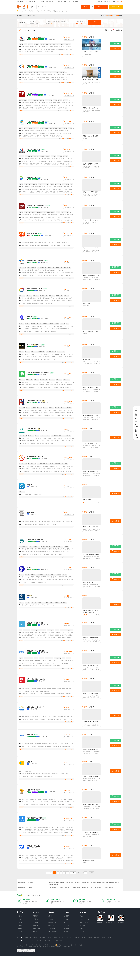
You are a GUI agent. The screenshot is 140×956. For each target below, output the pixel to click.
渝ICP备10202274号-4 (41, 945)
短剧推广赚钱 (56, 11)
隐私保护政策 (52, 922)
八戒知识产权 (28, 937)
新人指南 (35, 919)
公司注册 (49, 11)
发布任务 (101, 7)
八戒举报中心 (52, 928)
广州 (41, 940)
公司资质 (66, 919)
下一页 (72, 872)
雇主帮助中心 (36, 925)
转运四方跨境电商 (76, 887)
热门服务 (69, 937)
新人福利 (35, 922)
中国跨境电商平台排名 (64, 887)
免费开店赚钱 (116, 7)
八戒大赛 (103, 937)
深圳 (33, 940)
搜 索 (85, 7)
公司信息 (66, 916)
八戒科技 (19, 922)
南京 (57, 940)
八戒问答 (49, 937)
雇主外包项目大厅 (85, 919)
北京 (29, 940)
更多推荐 (83, 912)
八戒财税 (19, 916)
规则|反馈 (51, 912)
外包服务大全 (76, 937)
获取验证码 (79, 23)
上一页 (49, 872)
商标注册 (43, 11)
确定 (92, 872)
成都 (45, 940)
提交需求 (94, 21)
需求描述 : (32, 21)
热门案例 (84, 937)
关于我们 (67, 912)
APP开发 (37, 11)
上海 (37, 940)
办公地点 (66, 931)
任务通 (82, 931)
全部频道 (55, 937)
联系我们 (66, 928)
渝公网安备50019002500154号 (63, 945)
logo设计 (25, 11)
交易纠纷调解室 (52, 931)
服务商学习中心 (37, 928)
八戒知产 (19, 919)
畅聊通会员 (96, 937)
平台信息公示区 (52, 919)
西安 (61, 940)
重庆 (26, 940)
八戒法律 (19, 931)
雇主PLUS (83, 916)
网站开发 (31, 11)
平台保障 (35, 916)
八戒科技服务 (42, 937)
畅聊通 (82, 928)
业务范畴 (66, 925)
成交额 (27, 30)
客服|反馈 (51, 925)
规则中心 (50, 916)
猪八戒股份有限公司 (77, 945)
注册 (121, 1)
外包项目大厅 (62, 937)
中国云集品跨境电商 (87, 887)
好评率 (35, 30)
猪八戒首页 (21, 15)
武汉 (53, 940)
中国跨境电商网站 (97, 887)
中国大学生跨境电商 (108, 887)
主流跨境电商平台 (53, 887)
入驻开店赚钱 (84, 922)
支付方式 (35, 931)
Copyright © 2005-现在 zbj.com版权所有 (26, 945)
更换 (51, 23)
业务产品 (20, 912)
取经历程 (66, 922)
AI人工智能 (64, 11)
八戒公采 (19, 928)
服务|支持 (36, 912)
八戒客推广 (83, 925)
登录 (118, 1)
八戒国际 (19, 925)
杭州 (49, 940)
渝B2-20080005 (51, 945)
